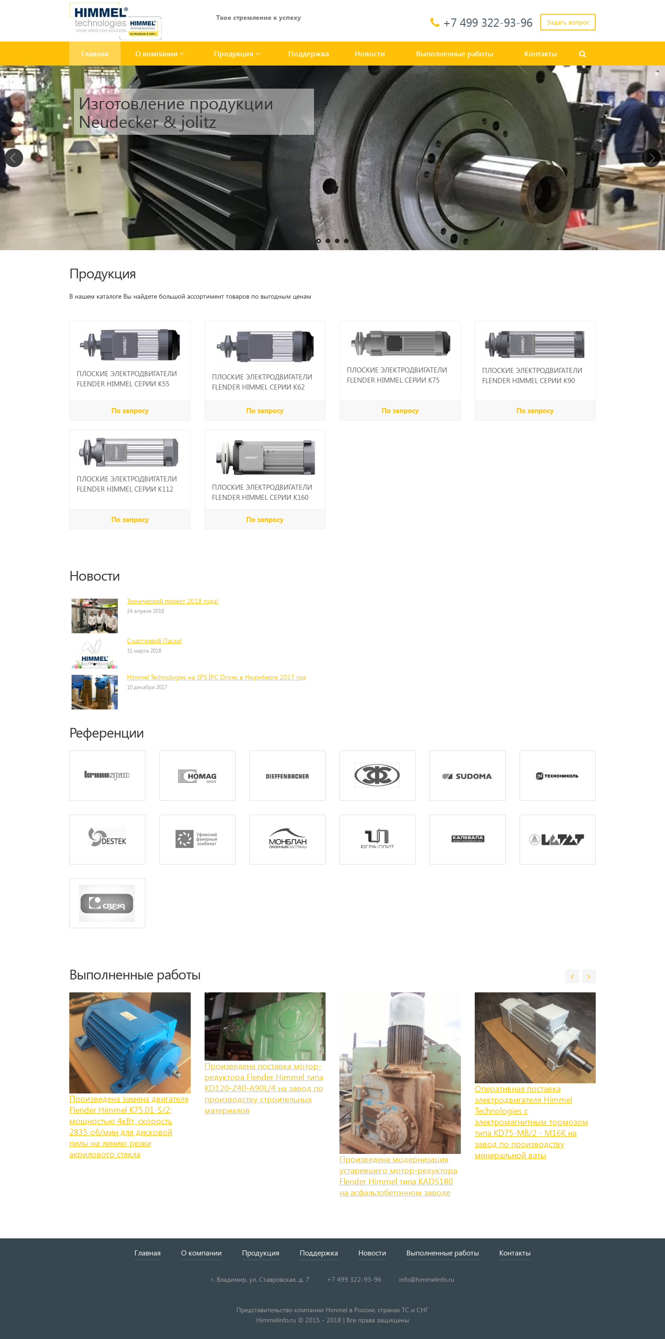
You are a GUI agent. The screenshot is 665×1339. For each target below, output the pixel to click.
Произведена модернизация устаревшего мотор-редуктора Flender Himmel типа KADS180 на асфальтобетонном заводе (398, 1175)
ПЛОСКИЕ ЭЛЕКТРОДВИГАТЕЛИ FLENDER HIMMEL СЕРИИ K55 (127, 378)
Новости (370, 53)
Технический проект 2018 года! (172, 600)
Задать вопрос (568, 22)
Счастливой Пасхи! (154, 640)
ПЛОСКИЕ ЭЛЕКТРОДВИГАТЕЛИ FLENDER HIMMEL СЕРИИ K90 (532, 375)
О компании (159, 53)
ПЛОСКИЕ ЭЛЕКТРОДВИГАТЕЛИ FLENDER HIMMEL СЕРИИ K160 (262, 492)
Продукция (237, 53)
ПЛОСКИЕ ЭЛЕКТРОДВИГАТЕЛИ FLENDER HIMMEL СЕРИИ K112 (127, 483)
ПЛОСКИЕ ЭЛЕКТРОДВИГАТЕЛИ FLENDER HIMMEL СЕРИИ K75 (397, 374)
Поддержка (308, 53)
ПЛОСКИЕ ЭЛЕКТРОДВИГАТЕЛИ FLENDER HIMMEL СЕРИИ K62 (262, 381)
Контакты (540, 53)
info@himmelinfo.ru (426, 1279)
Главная (95, 53)
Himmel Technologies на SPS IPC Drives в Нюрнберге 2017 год (216, 677)
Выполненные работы (454, 53)
